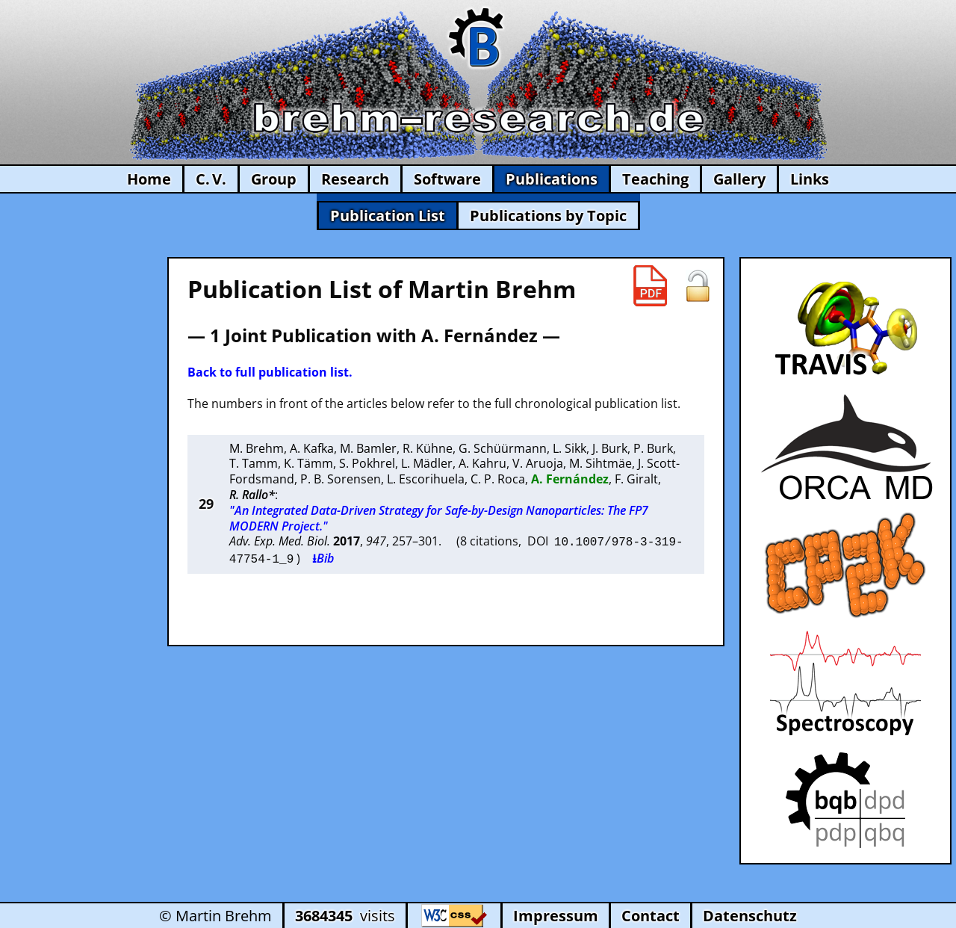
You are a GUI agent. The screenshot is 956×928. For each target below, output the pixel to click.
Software (447, 179)
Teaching (655, 179)
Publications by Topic (548, 215)
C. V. (211, 179)
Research (355, 179)
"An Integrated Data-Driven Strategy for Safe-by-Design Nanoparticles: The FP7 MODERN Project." (438, 518)
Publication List (387, 215)
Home (149, 179)
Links (809, 179)
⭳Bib (323, 556)
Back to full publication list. (270, 372)
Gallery (739, 179)
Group (274, 179)
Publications (552, 179)
